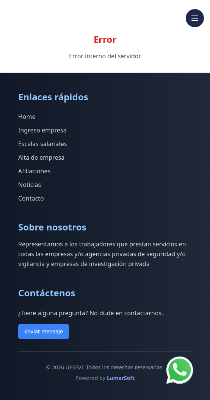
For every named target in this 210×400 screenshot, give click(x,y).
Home (27, 116)
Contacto (31, 198)
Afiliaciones (34, 171)
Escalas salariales (42, 144)
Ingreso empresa (42, 130)
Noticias (29, 185)
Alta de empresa (41, 157)
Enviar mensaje (43, 331)
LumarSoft (121, 377)
